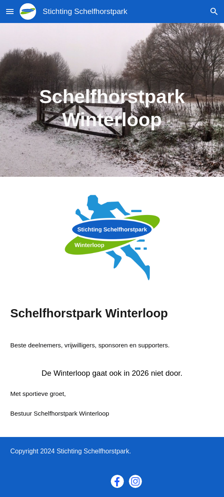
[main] (112, 100)
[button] (10, 11)
